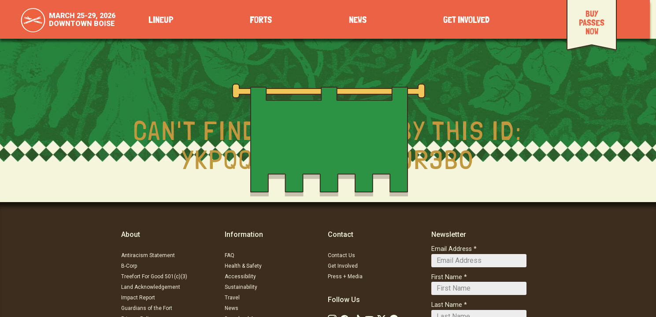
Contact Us (341, 255)
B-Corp (129, 266)
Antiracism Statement (148, 255)
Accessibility (240, 276)
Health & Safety (243, 266)
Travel (232, 298)
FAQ (229, 255)
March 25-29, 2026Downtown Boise (82, 19)
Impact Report (138, 298)
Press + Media (345, 276)
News (358, 20)
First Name (446, 277)
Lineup (160, 20)
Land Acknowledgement (150, 287)
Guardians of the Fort (146, 308)
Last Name (446, 305)
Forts (261, 20)
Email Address (451, 249)
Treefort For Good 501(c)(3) (154, 276)
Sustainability (241, 287)
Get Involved (466, 20)
